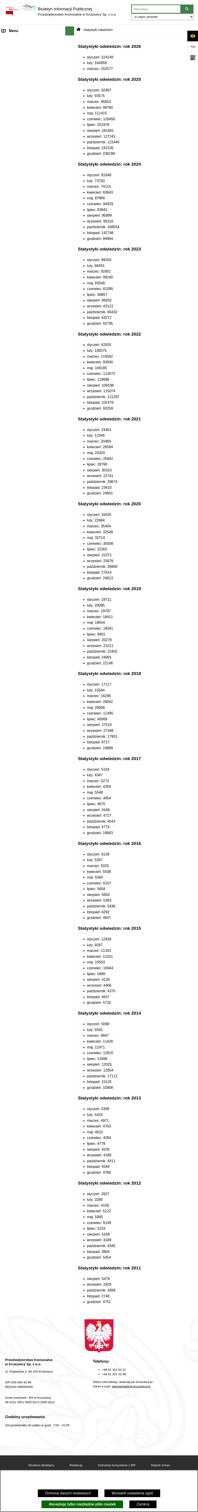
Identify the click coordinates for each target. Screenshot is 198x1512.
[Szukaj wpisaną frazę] (187, 9)
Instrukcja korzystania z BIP (117, 1465)
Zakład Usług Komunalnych (24, 135)
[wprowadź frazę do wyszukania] (156, 9)
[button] (71, 40)
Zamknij (143, 1504)
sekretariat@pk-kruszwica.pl (131, 1386)
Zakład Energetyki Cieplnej (23, 126)
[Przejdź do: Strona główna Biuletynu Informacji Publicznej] (78, 30)
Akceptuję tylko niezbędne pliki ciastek (82, 1504)
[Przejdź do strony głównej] (61, 12)
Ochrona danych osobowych (68, 1493)
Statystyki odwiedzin (98, 30)
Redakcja (9, 158)
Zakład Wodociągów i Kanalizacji (28, 117)
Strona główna (13, 40)
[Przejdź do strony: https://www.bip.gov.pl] (192, 46)
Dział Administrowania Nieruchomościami (19, 146)
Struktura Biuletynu (41, 1465)
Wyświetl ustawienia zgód (132, 1493)
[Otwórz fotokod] (192, 57)
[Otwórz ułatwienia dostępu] (192, 35)
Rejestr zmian (160, 1465)
